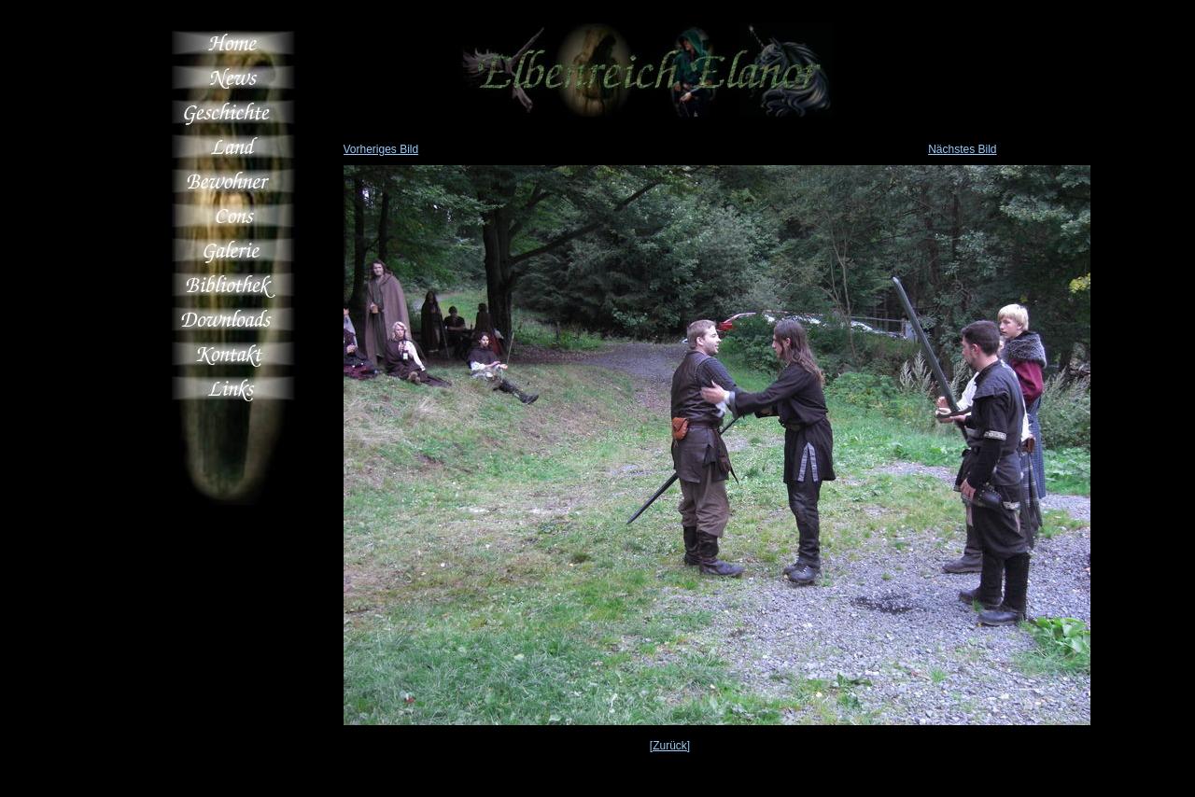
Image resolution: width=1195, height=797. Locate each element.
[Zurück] (670, 745)
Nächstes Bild (962, 149)
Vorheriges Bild (381, 149)
